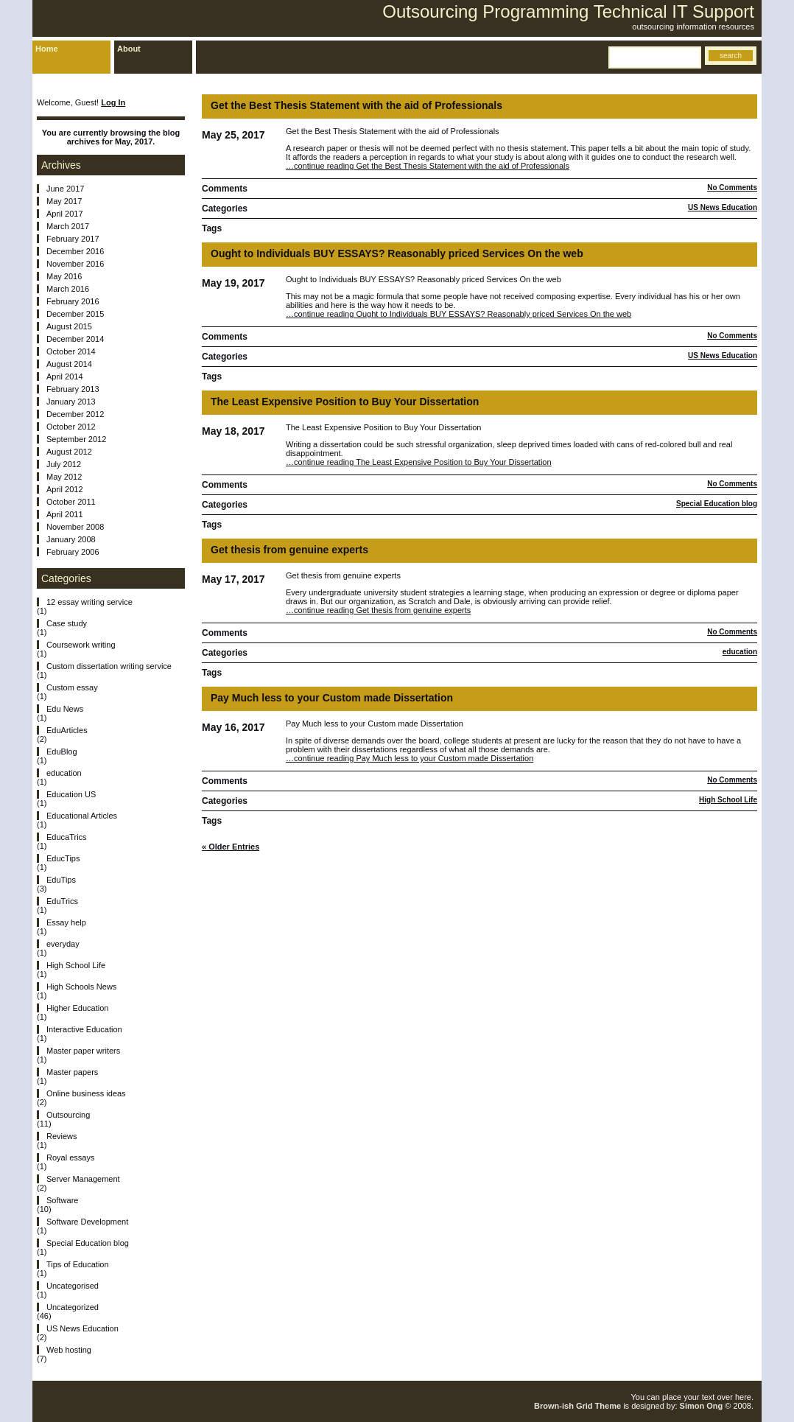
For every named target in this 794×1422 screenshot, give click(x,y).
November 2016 (75, 263)
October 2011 (71, 501)
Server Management (83, 1178)
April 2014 (64, 376)
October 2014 (71, 351)
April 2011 (64, 514)
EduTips (61, 879)
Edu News (64, 708)
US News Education (722, 207)
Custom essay (72, 687)
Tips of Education (77, 1264)
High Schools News (81, 986)
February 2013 (72, 389)
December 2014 (75, 339)
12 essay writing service (89, 602)
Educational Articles (81, 815)
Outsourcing (68, 1114)
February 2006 (72, 551)
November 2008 (75, 526)
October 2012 (71, 426)
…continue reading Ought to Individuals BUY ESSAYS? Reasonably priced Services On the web (458, 313)
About (129, 48)
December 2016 (75, 251)
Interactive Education (84, 1029)
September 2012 (76, 439)
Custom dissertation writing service (109, 666)
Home (46, 48)
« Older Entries (230, 846)
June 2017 (65, 188)
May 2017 (64, 201)
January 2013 (71, 401)
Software (62, 1200)
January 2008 (71, 539)
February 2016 (72, 301)
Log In (113, 102)
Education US (71, 794)
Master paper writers (83, 1050)
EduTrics (62, 901)
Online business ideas (86, 1093)
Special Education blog (716, 504)
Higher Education (77, 1008)
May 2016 (64, 276)
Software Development (87, 1221)
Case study (66, 623)
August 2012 (69, 451)
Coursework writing (81, 644)
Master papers (72, 1072)
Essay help (66, 922)
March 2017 (67, 226)
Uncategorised (72, 1285)
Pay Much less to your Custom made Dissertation (332, 698)
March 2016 (67, 288)
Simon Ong (701, 1405)
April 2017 (64, 213)
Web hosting (68, 1349)
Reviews (61, 1136)
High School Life (728, 800)
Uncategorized (72, 1307)
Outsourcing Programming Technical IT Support (568, 11)
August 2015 (69, 326)
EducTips (63, 858)
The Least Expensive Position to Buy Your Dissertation (345, 401)
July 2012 (63, 464)
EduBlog (61, 751)
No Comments (732, 187)
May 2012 (64, 476)
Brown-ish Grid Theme (577, 1405)
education (740, 652)
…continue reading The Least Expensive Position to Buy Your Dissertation (419, 462)
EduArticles (67, 730)
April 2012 (64, 489)
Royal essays (70, 1157)
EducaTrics (66, 837)
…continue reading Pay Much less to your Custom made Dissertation (409, 758)
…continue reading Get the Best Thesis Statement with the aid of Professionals (427, 165)
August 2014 (69, 364)
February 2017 (72, 238)
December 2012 (75, 414)
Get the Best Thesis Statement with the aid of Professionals (356, 105)
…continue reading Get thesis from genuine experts (378, 610)
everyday (63, 943)
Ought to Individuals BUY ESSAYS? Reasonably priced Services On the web (397, 253)
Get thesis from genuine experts (289, 550)
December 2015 (75, 313)
